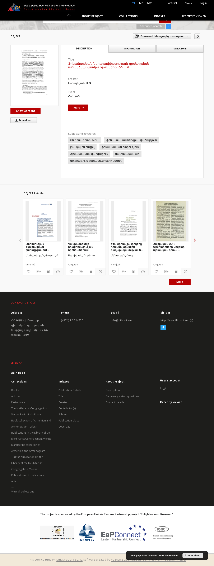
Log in (163, 388)
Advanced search (151, 26)
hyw (149, 3)
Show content (25, 110)
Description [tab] (84, 48)
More (179, 281)
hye (140, 3)
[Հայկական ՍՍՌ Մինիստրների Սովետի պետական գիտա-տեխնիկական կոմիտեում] (170, 221)
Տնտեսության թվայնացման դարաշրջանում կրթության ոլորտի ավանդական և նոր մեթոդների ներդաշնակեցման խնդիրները (38, 247)
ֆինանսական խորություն (120, 147)
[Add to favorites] (197, 36)
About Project (92, 16)
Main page (17, 373)
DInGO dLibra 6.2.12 (69, 559)
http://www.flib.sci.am (174, 320)
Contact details (115, 402)
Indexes (159, 16)
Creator (63, 402)
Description (113, 390)
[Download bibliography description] (38, 271)
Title (61, 396)
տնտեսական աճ (127, 154)
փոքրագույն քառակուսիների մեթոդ (96, 161)
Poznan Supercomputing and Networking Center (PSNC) (148, 559)
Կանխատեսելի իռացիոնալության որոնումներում (80, 247)
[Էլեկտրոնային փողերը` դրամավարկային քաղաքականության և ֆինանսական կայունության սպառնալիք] (128, 221)
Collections (128, 16)
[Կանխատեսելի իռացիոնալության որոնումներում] (85, 221)
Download (22, 120)
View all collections (22, 491)
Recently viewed (193, 16)
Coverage (64, 426)
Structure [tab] (179, 48)
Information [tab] (132, 48)
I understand (192, 555)
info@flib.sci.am (121, 320)
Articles (15, 396)
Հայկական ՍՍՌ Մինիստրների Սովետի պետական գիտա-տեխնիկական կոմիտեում (169, 247)
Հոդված (74, 96)
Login (203, 3)
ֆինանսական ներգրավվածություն (131, 140)
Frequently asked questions (122, 396)
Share (188, 3)
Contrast (172, 3)
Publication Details (70, 390)
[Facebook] (163, 328)
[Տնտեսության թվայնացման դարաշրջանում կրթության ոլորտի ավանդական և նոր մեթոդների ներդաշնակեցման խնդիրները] (43, 221)
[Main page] (68, 16)
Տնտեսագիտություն (84, 140)
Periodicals (18, 402)
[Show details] (57, 271)
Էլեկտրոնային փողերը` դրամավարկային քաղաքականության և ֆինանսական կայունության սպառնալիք (127, 247)
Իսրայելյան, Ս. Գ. (80, 83)
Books (15, 390)
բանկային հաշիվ (82, 147)
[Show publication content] (48, 271)
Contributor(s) (67, 408)
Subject (63, 414)
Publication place (69, 420)
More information (168, 555)
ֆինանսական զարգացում (89, 154)
